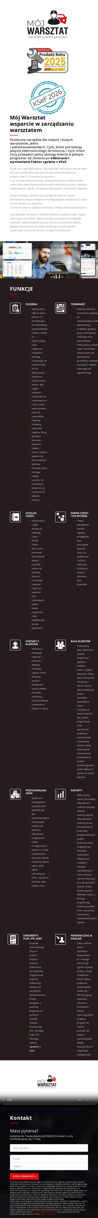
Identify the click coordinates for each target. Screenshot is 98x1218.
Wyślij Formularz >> (24, 1176)
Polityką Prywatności (48, 1214)
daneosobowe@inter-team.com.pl (44, 1212)
